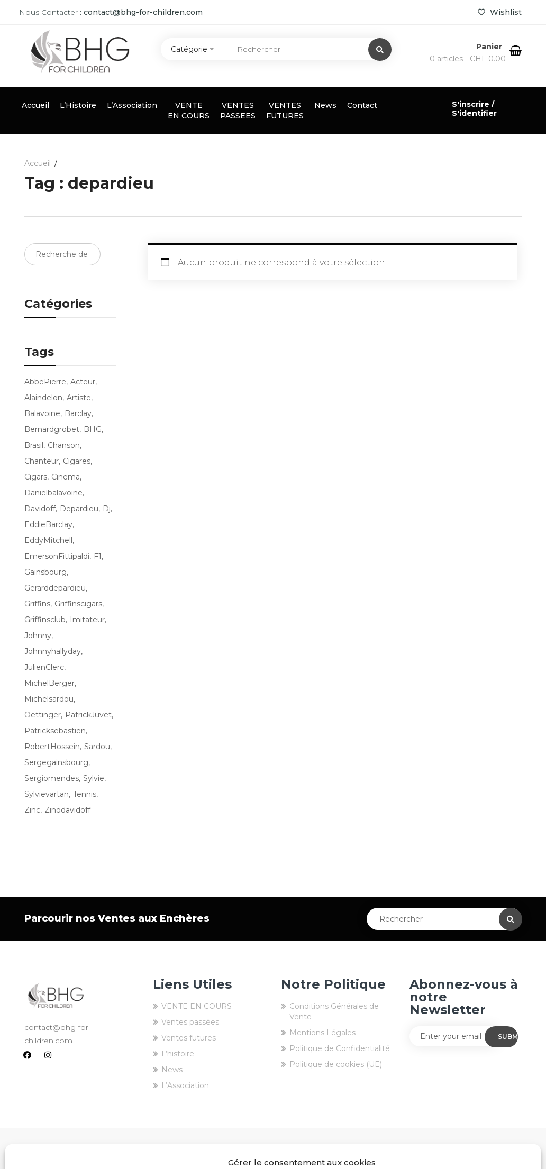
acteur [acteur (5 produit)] (82, 381)
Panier (490, 46)
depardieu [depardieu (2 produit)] (79, 508)
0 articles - (468, 58)
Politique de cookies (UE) (335, 1064)
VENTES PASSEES (238, 110)
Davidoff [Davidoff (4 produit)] (40, 508)
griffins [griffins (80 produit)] (37, 604)
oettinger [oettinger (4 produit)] (42, 715)
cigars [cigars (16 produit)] (35, 477)
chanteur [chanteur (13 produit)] (41, 461)
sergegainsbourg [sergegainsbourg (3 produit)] (56, 762)
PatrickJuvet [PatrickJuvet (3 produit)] (88, 715)
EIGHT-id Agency (490, 1148)
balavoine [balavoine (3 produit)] (42, 413)
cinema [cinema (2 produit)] (65, 477)
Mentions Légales (322, 1032)
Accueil (35, 105)
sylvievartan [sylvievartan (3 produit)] (46, 794)
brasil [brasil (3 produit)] (33, 445)
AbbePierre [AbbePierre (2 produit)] (45, 381)
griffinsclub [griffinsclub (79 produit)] (45, 619)
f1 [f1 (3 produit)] (98, 556)
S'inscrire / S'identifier (474, 108)
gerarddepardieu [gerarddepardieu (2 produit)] (55, 588)
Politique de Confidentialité (339, 1048)
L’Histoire (78, 105)
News (325, 105)
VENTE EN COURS (189, 110)
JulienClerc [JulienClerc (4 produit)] (44, 667)
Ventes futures (188, 1038)
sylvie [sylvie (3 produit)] (93, 778)
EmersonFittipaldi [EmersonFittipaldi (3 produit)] (56, 556)
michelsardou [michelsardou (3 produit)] (49, 699)
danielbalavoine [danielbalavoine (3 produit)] (53, 493)
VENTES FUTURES (285, 110)
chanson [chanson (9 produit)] (64, 445)
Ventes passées (190, 1022)
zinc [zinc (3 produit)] (32, 810)
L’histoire (177, 1053)
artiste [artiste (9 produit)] (79, 397)
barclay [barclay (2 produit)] (78, 413)
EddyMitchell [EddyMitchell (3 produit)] (48, 540)
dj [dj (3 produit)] (107, 508)
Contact (362, 105)
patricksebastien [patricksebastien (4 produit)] (55, 730)
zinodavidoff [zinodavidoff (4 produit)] (67, 810)
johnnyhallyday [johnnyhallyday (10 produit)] (52, 651)
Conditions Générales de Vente (334, 1011)
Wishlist (500, 12)
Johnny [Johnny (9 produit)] (37, 635)
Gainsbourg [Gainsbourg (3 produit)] (45, 572)
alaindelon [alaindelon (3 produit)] (43, 397)
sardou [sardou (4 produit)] (97, 746)
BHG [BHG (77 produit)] (93, 429)
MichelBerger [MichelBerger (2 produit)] (49, 683)
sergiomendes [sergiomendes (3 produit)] (51, 778)
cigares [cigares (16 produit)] (76, 461)
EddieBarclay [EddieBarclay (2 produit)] (48, 524)
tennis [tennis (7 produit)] (84, 794)
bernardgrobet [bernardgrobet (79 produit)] (51, 429)
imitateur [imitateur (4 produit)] (87, 619)
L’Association (132, 105)
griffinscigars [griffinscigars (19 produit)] (78, 604)
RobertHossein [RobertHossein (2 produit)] (52, 746)
